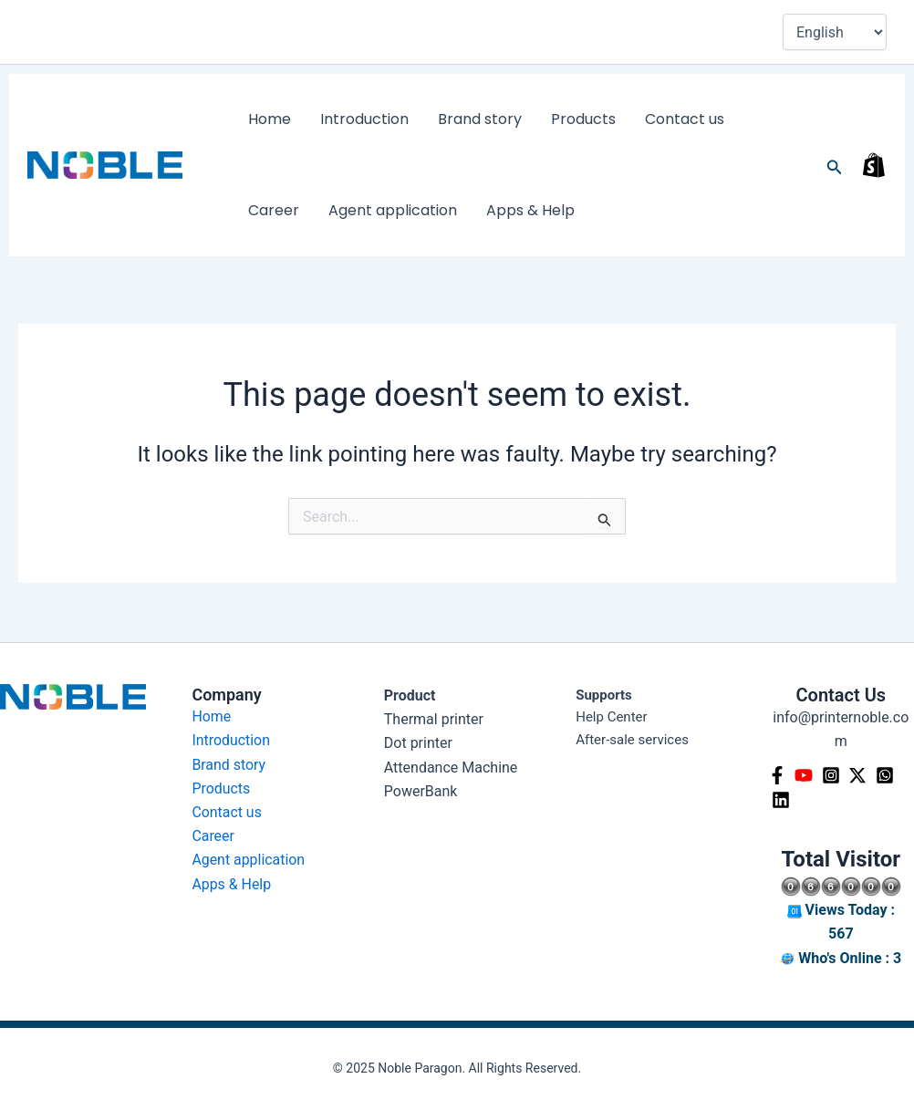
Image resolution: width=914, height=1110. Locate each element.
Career (698, 119)
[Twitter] (859, 775)
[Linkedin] (782, 800)
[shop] (874, 165)
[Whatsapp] (887, 775)
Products (532, 119)
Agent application (305, 210)
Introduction (342, 119)
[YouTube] (804, 775)
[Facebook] (777, 775)
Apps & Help (428, 210)
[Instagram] (832, 775)
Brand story (443, 119)
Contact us (619, 119)
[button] (834, 165)
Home (262, 119)
